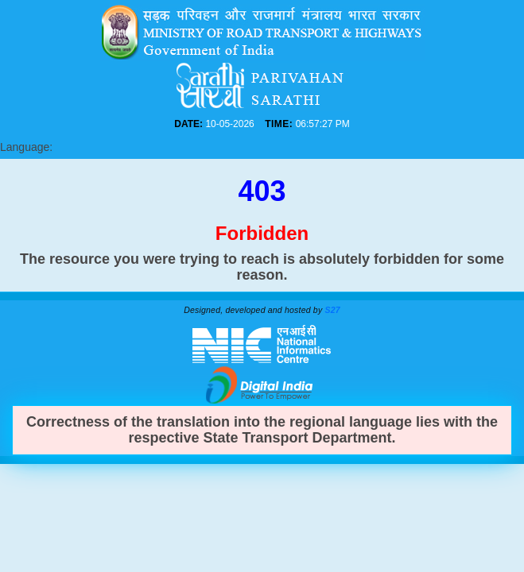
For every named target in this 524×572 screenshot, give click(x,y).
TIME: (283, 123)
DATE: (241, 123)
